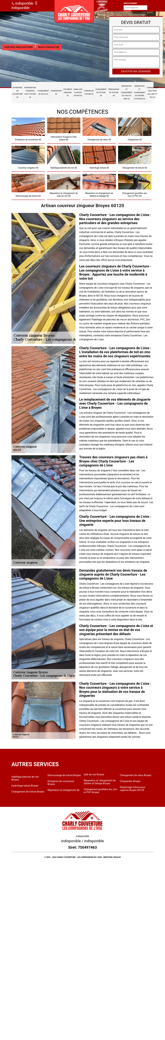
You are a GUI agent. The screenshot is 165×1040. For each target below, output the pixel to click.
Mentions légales (112, 857)
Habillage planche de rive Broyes (25, 778)
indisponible (22, 3)
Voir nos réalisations (18, 47)
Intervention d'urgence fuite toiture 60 (30, 92)
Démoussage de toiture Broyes (64, 775)
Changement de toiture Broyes (27, 791)
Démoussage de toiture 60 (113, 92)
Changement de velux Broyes (135, 775)
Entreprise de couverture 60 (17, 92)
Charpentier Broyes (130, 781)
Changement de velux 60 (43, 92)
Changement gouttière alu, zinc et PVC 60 (152, 92)
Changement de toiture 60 (101, 92)
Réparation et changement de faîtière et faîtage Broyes (100, 782)
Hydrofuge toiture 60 (89, 92)
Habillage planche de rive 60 (77, 92)
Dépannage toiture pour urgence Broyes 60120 (132, 789)
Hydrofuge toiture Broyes (24, 785)
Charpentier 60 (56, 92)
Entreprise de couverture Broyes (61, 783)
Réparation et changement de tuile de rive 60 (126, 92)
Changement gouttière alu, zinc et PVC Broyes (100, 791)
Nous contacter (48, 47)
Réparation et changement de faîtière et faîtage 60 (139, 92)
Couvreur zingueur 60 (67, 92)
